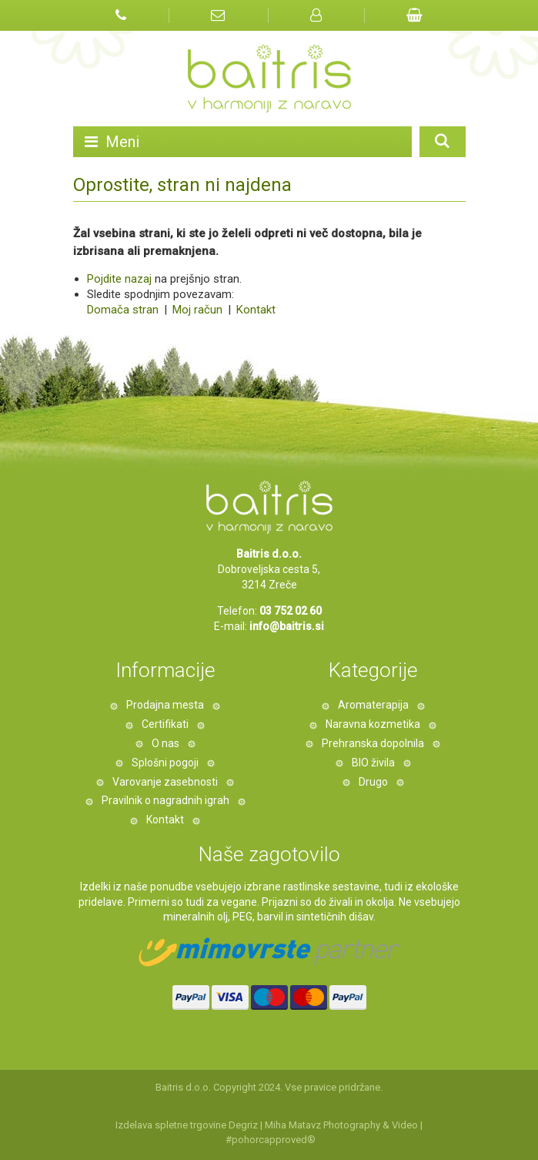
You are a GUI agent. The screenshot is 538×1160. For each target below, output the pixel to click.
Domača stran (123, 310)
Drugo (373, 782)
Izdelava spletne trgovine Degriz (186, 1125)
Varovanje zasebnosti (165, 782)
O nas (165, 743)
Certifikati (165, 724)
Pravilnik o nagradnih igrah (165, 800)
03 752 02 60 (290, 611)
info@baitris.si (286, 626)
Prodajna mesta (165, 705)
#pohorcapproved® (271, 1139)
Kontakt (254, 310)
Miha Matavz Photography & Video (341, 1125)
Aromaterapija (373, 705)
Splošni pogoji (165, 762)
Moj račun (199, 310)
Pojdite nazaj (119, 279)
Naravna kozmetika (373, 724)
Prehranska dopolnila (373, 743)
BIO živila (373, 762)
